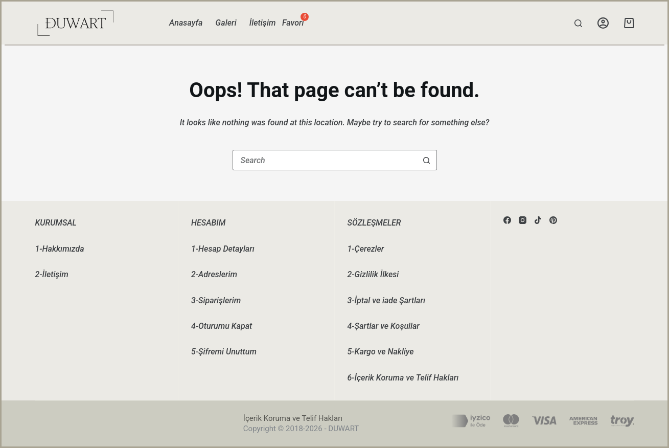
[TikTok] (538, 220)
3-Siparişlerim (216, 300)
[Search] (578, 23)
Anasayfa (186, 23)
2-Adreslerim (214, 274)
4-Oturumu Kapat (221, 326)
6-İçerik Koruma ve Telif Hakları (403, 378)
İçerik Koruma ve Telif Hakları (292, 418)
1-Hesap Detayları (223, 249)
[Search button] (427, 160)
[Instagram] (522, 220)
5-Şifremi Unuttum (224, 351)
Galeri (226, 23)
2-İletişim (51, 274)
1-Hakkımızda (59, 249)
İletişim (262, 23)
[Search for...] (325, 160)
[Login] (603, 23)
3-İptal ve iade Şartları (386, 300)
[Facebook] (507, 220)
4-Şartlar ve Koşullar (384, 326)
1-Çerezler (366, 249)
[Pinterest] (553, 220)
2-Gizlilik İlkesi (373, 274)
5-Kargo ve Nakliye (381, 351)
